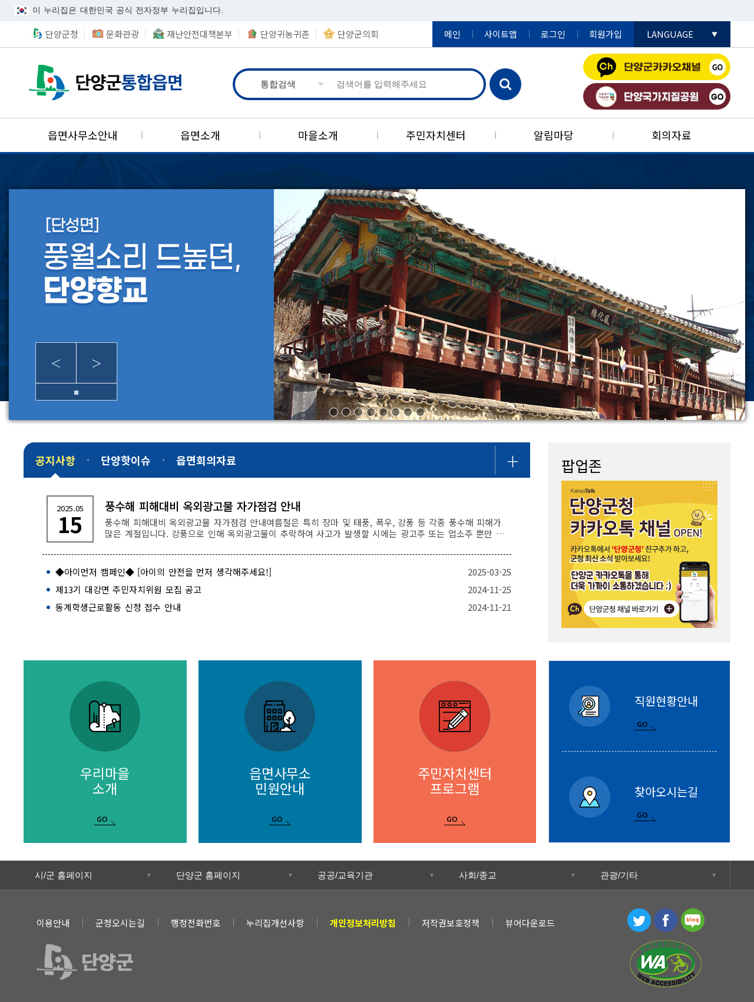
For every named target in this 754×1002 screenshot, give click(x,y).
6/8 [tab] (395, 412)
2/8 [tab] (346, 412)
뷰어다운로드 (530, 923)
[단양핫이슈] (126, 460)
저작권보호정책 (450, 923)
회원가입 (605, 34)
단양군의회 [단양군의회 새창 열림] (358, 34)
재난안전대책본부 (200, 34)
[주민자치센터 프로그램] (455, 751)
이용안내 (53, 923)
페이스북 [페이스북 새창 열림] (665, 920)
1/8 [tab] (333, 412)
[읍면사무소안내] (82, 135)
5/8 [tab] (383, 412)
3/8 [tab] (358, 412)
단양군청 (61, 34)
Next (96, 362)
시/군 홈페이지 (63, 875)
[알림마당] (554, 135)
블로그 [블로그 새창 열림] (693, 920)
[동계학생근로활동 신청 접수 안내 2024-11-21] (276, 607)
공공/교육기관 (345, 875)
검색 (505, 84)
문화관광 (122, 34)
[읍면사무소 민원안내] (280, 751)
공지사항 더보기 (512, 460)
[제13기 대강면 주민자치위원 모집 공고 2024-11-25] (276, 589)
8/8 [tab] (420, 412)
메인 (452, 34)
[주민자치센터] (436, 135)
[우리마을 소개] (105, 751)
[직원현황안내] (639, 706)
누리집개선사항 (275, 923)
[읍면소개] (200, 135)
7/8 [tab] (408, 412)
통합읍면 (107, 83)
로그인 (553, 34)
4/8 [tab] (370, 412)
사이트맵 (500, 34)
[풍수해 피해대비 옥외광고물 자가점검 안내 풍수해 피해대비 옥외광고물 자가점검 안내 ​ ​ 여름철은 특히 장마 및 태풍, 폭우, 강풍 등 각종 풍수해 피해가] (276, 519)
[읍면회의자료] (206, 460)
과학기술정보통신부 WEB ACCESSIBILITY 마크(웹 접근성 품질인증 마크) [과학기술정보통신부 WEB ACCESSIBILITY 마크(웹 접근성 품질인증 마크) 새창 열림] (666, 963)
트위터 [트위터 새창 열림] (639, 920)
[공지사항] (55, 460)
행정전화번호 (195, 923)
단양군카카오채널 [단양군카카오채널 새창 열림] (656, 67)
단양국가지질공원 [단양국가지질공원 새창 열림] (656, 96)
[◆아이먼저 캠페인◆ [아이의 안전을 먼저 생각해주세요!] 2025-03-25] (276, 572)
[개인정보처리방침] (363, 922)
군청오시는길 (120, 923)
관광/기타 (619, 875)
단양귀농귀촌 (285, 34)
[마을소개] (318, 135)
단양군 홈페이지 (208, 875)
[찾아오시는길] (639, 797)
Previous (56, 362)
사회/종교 (478, 875)
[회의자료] (671, 135)
